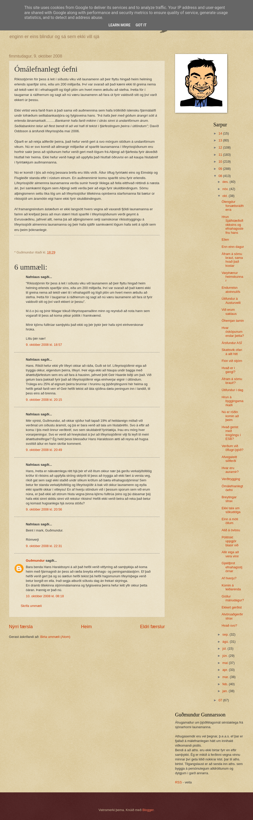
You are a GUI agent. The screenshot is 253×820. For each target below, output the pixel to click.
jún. (225, 656)
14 (220, 133)
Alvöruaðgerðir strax (232, 616)
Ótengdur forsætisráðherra (233, 206)
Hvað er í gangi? (228, 370)
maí (225, 663)
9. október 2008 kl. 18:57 (44, 345)
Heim (86, 626)
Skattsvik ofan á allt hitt (232, 352)
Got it (140, 25)
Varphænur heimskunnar (232, 277)
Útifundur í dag (232, 390)
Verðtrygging (231, 479)
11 (220, 155)
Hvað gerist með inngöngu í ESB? (231, 433)
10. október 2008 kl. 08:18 (45, 596)
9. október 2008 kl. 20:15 (44, 400)
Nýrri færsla (21, 626)
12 (220, 147)
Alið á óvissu (231, 530)
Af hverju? (229, 578)
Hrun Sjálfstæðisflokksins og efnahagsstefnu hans (232, 225)
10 (220, 161)
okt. (225, 196)
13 (220, 140)
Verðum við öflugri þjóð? (232, 448)
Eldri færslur (152, 626)
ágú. (226, 642)
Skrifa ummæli (31, 606)
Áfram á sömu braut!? (232, 381)
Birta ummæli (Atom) (55, 637)
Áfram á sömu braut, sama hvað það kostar (232, 260)
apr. (225, 670)
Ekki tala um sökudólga (231, 510)
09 (220, 169)
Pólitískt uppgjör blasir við (230, 541)
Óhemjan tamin (233, 321)
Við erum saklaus (229, 311)
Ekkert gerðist (232, 607)
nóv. (225, 189)
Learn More (119, 25)
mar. (226, 677)
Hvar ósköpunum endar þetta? (233, 332)
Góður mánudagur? (233, 598)
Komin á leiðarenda (231, 587)
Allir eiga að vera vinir (230, 554)
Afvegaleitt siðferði (229, 459)
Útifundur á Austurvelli (231, 300)
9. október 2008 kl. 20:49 (44, 450)
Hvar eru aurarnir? (230, 470)
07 (220, 700)
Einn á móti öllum (230, 521)
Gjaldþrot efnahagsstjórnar (232, 567)
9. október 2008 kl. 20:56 (44, 509)
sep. (225, 634)
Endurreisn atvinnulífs (231, 289)
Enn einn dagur (233, 247)
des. (225, 182)
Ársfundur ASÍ (232, 343)
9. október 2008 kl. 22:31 (44, 546)
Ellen (225, 239)
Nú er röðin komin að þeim (230, 416)
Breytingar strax (229, 499)
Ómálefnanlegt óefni (232, 488)
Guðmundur (35, 560)
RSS (178, 782)
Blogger (148, 810)
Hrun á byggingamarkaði (232, 401)
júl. (224, 648)
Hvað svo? (229, 625)
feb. (225, 684)
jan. (225, 691)
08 (220, 176)
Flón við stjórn (232, 361)
